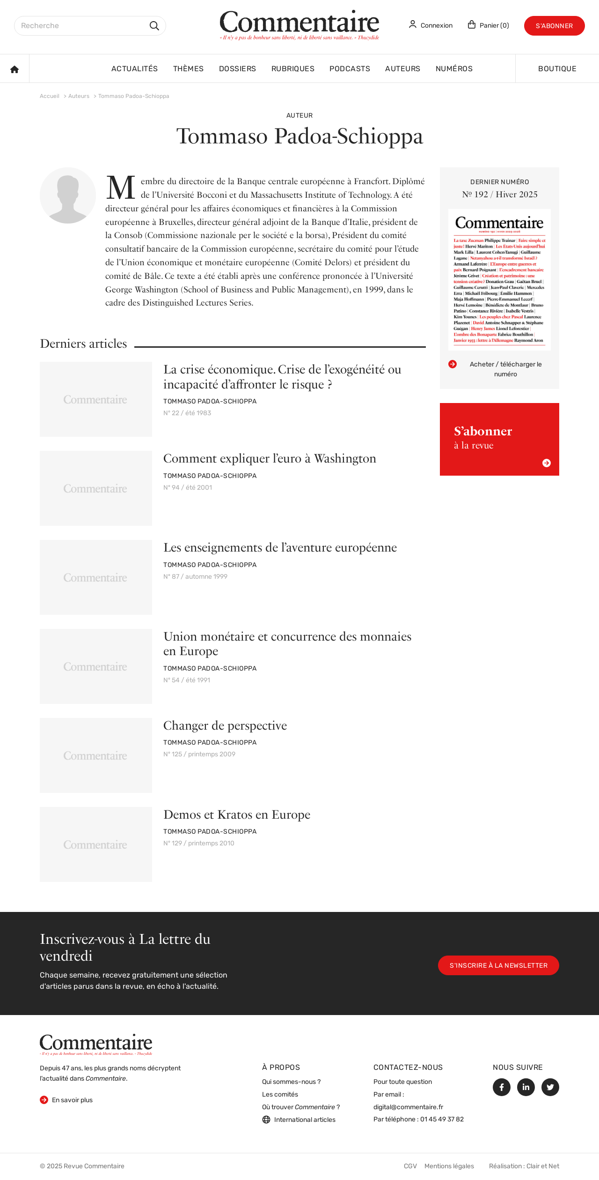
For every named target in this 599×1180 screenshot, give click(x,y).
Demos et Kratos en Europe (236, 814)
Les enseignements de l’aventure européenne (280, 547)
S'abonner (554, 26)
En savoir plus (66, 1099)
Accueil (49, 96)
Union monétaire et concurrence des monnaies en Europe (287, 643)
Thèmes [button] (188, 69)
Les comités (280, 1094)
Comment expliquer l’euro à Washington (269, 458)
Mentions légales (449, 1166)
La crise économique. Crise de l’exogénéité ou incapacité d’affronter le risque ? (282, 376)
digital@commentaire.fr (408, 1107)
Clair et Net (542, 1166)
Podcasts (349, 69)
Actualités (134, 69)
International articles (299, 1119)
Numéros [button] (454, 69)
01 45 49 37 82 (442, 1119)
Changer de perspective (225, 725)
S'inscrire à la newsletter (499, 966)
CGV (410, 1166)
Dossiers (237, 69)
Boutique (557, 69)
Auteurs (403, 69)
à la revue (502, 445)
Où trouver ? (301, 1108)
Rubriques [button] (293, 69)
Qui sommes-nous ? (291, 1082)
